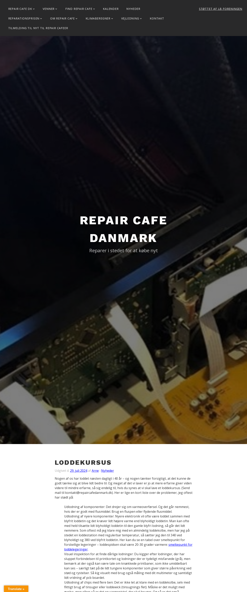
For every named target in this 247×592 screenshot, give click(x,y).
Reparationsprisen (24, 18)
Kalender (110, 9)
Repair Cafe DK (20, 9)
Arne (95, 470)
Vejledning (130, 18)
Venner (49, 9)
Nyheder (133, 9)
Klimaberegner (98, 18)
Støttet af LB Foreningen (220, 9)
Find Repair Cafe (78, 9)
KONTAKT (157, 18)
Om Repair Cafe (62, 18)
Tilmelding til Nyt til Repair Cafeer (38, 28)
